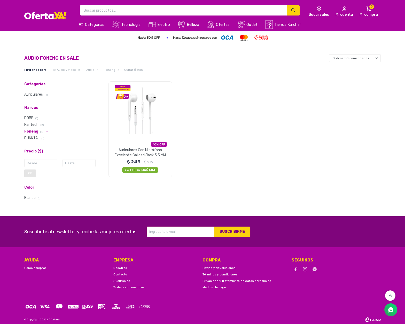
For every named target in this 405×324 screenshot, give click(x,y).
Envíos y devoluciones (219, 268)
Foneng (110, 70)
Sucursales (121, 281)
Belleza (193, 24)
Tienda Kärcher (287, 24)
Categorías (94, 24)
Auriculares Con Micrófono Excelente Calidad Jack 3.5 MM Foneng (140, 153)
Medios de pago (214, 287)
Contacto (120, 274)
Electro (163, 24)
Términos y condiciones (220, 274)
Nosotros (120, 268)
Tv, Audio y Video (64, 70)
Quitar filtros (133, 70)
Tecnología (131, 24)
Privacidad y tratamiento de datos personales (236, 281)
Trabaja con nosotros (129, 287)
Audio (90, 70)
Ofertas (223, 24)
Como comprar (35, 268)
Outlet (252, 24)
